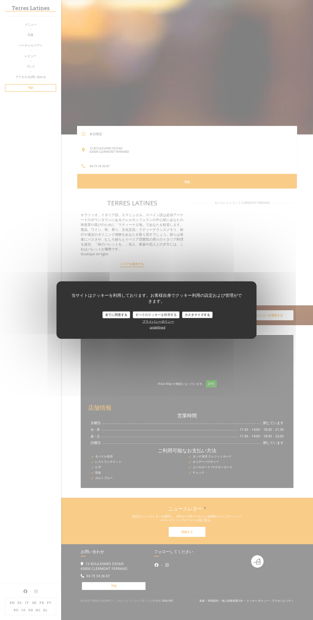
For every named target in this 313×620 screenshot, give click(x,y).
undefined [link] (157, 327)
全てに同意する (116, 314)
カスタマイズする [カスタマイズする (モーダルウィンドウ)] (197, 314)
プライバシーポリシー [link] (158, 321)
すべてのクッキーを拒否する (156, 314)
